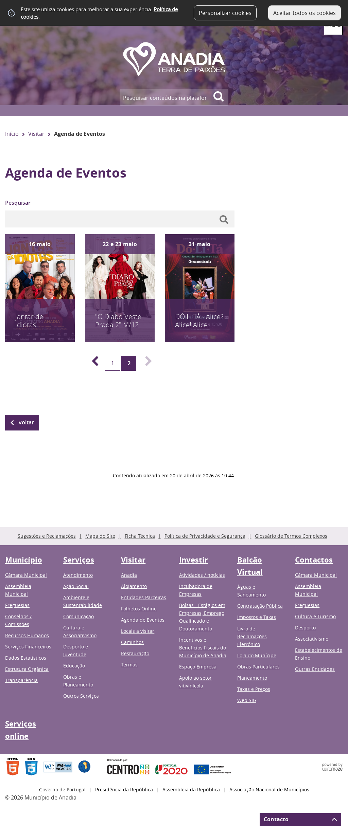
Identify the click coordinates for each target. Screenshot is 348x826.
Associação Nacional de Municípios (269, 789)
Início (12, 133)
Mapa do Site (100, 536)
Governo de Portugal (62, 789)
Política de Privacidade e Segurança (204, 536)
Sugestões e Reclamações (47, 536)
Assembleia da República (191, 789)
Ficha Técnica (140, 536)
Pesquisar (18, 202)
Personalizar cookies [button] (225, 13)
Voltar (26, 422)
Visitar (36, 133)
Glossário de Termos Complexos (291, 536)
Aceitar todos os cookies (304, 13)
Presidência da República (124, 789)
